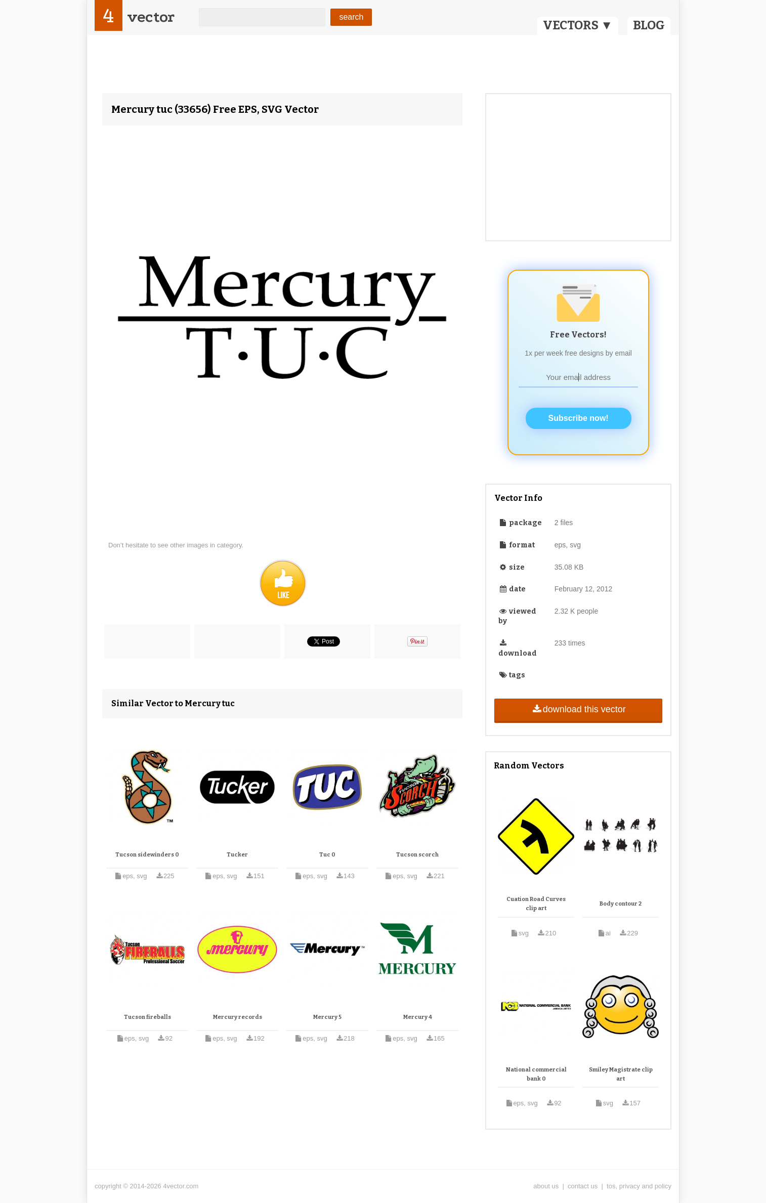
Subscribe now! (578, 418)
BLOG (649, 25)
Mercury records (237, 1017)
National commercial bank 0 (536, 1074)
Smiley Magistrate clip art (621, 1074)
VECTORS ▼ (578, 25)
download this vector (578, 709)
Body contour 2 (621, 903)
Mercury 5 (327, 1017)
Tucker (237, 854)
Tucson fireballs (147, 1017)
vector (151, 17)
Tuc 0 (327, 854)
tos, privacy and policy (639, 1186)
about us (546, 1186)
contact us (583, 1186)
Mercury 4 (417, 1017)
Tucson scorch (417, 854)
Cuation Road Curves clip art (536, 904)
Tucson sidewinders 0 (147, 854)
